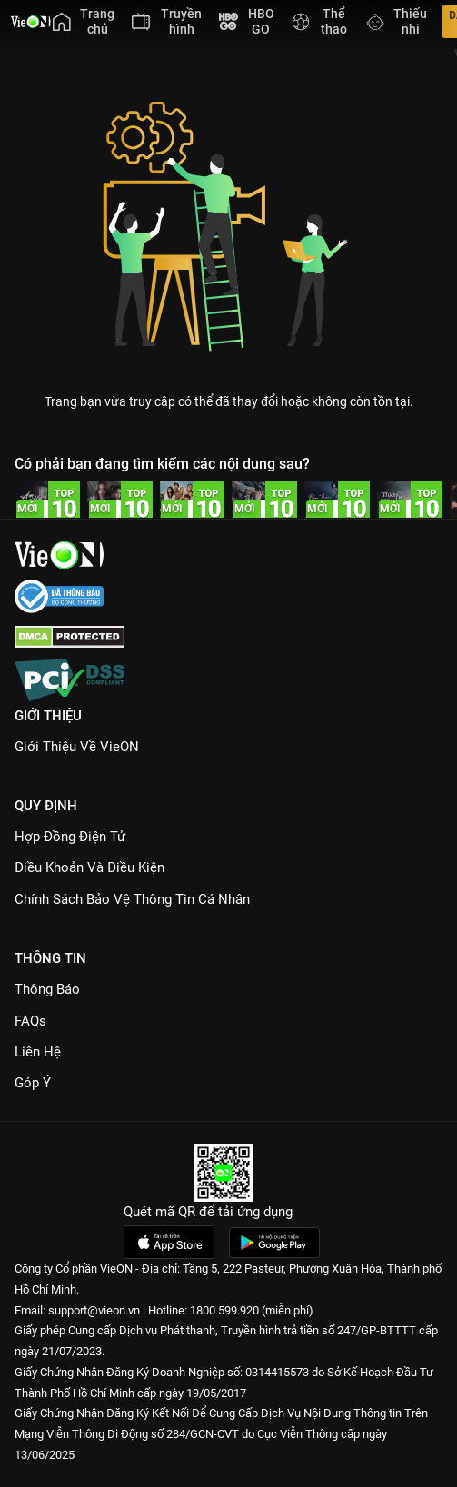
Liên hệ (38, 1052)
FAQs (30, 1021)
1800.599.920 (224, 1310)
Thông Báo (47, 989)
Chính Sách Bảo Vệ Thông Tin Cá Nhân (132, 899)
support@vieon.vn (94, 1310)
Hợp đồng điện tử (70, 836)
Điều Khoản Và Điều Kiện (89, 867)
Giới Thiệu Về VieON (77, 747)
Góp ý (33, 1083)
